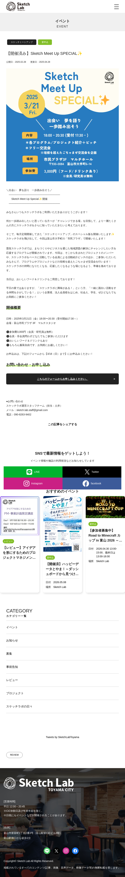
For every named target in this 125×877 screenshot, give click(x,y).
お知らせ (12, 640)
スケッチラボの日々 (19, 706)
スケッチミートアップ (22, 42)
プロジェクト (15, 693)
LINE (33, 472)
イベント (12, 627)
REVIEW (14, 755)
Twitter (92, 471)
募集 (9, 653)
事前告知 (12, 666)
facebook (92, 483)
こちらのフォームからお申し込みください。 (62, 378)
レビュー (12, 680)
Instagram (33, 484)
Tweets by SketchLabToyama (62, 737)
